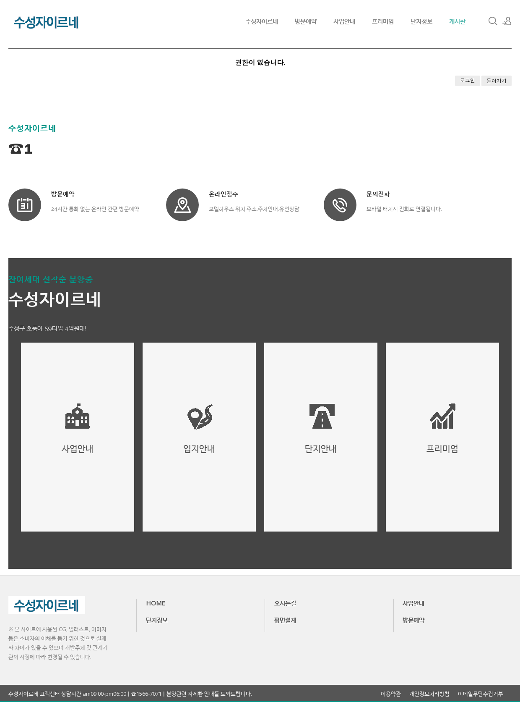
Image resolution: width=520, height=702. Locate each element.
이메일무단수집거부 (480, 694)
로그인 (467, 80)
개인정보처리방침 (429, 694)
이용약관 (391, 694)
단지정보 (421, 21)
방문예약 (306, 21)
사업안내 (344, 21)
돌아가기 (496, 80)
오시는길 (285, 603)
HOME (155, 603)
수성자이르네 (261, 21)
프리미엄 (383, 21)
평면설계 (285, 620)
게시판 (457, 21)
